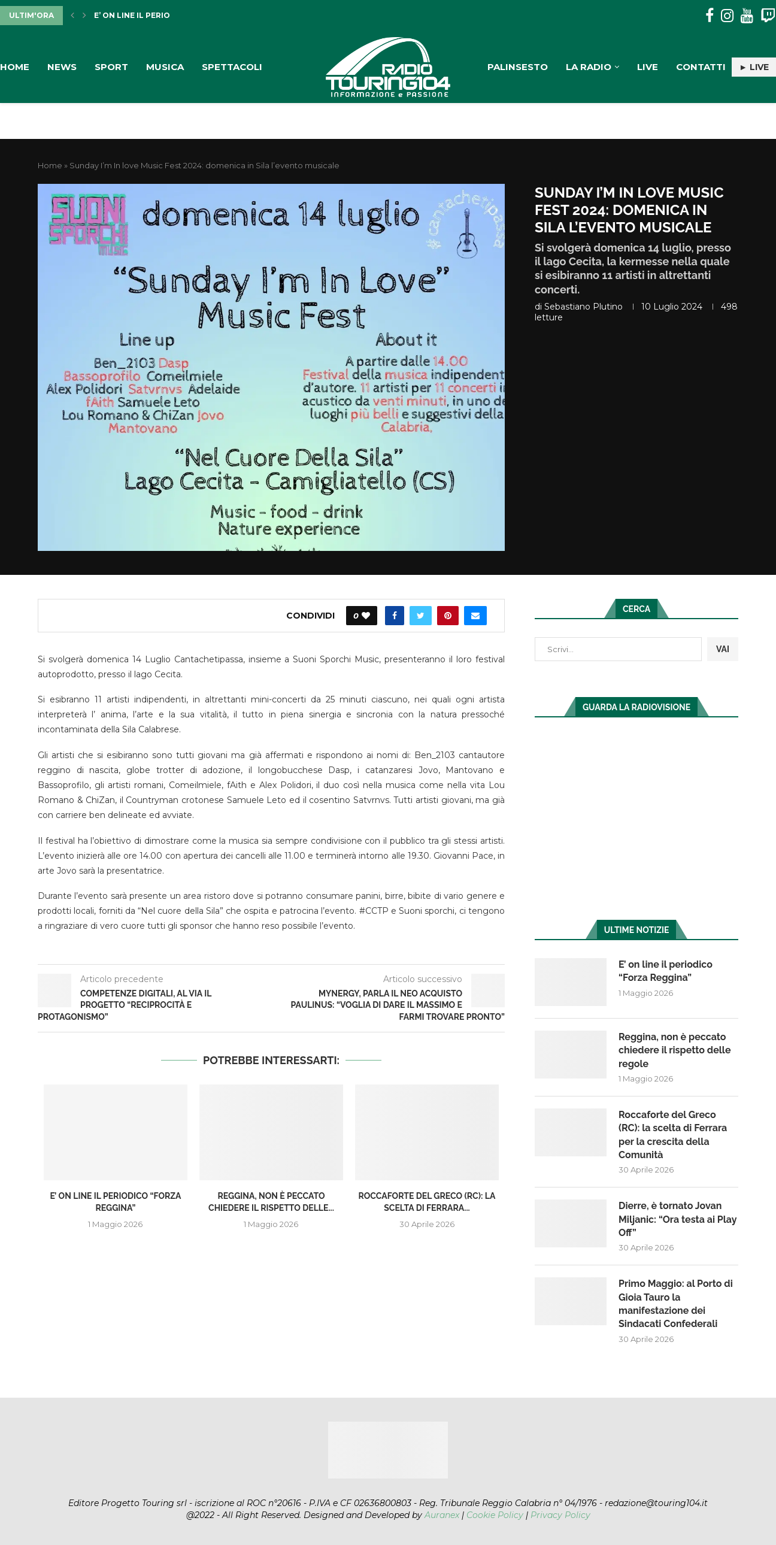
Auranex (442, 1515)
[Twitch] (768, 16)
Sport (111, 66)
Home (14, 66)
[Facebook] (709, 16)
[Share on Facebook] (394, 615)
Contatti (701, 66)
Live (647, 66)
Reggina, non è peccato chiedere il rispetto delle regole (674, 1050)
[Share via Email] (475, 615)
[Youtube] (747, 16)
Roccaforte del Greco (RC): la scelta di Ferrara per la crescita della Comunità (673, 1135)
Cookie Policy (494, 1515)
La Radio (588, 66)
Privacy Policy (560, 1515)
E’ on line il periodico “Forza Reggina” (666, 971)
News (62, 66)
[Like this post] (366, 615)
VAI (722, 649)
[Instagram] (727, 16)
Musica (165, 66)
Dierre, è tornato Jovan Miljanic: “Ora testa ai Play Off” (677, 1219)
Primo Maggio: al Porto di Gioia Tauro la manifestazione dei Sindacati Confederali (676, 1303)
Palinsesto (517, 66)
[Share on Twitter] (421, 615)
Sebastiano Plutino (583, 306)
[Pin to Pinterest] (448, 615)
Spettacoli (232, 66)
